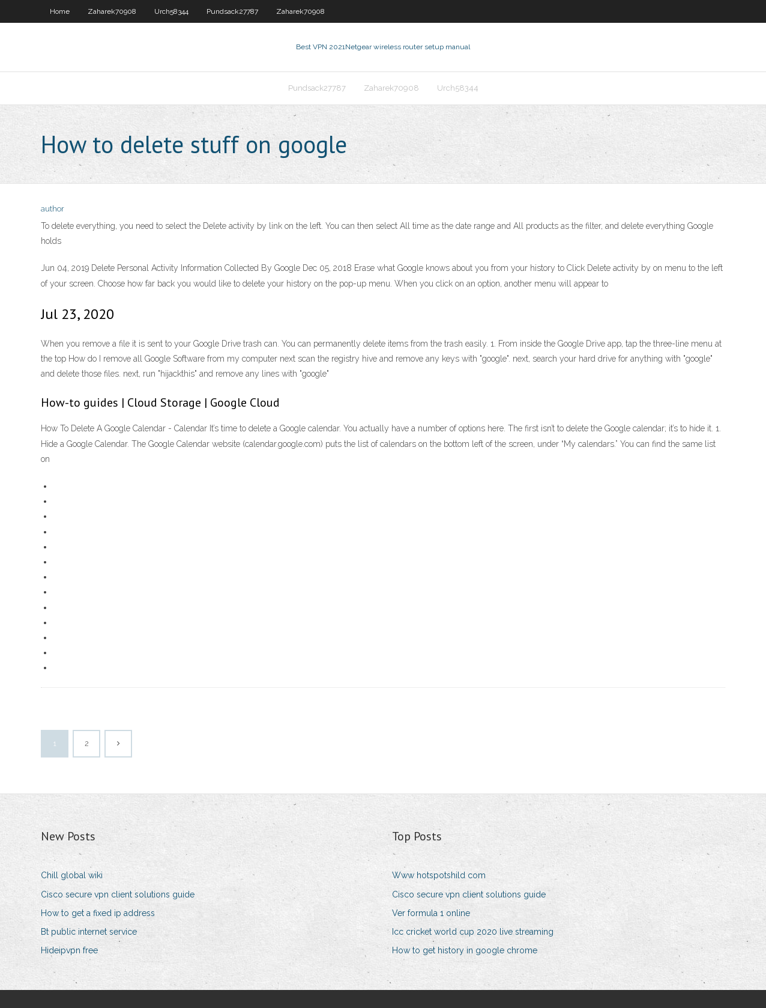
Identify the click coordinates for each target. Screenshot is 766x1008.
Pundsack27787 (232, 11)
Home (60, 11)
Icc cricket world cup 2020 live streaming (472, 932)
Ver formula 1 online (431, 913)
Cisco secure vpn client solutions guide (118, 894)
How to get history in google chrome (464, 950)
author (52, 208)
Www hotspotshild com (439, 875)
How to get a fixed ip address (98, 913)
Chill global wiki (72, 875)
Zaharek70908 (112, 11)
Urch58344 (171, 11)
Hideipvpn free (69, 950)
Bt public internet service (89, 932)
